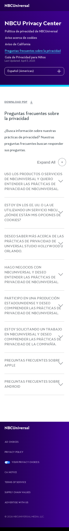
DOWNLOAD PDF (17, 101)
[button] (60, 181)
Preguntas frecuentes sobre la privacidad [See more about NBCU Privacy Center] (33, 51)
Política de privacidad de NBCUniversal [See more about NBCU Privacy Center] (31, 31)
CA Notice (11, 472)
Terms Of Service (15, 482)
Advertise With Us (16, 503)
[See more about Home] (19, 5)
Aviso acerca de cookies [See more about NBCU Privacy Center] (21, 38)
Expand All (51, 162)
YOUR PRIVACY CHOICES (25, 462)
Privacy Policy (14, 452)
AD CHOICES (12, 442)
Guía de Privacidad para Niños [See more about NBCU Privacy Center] (25, 57)
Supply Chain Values (18, 492)
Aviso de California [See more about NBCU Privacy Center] (17, 44)
